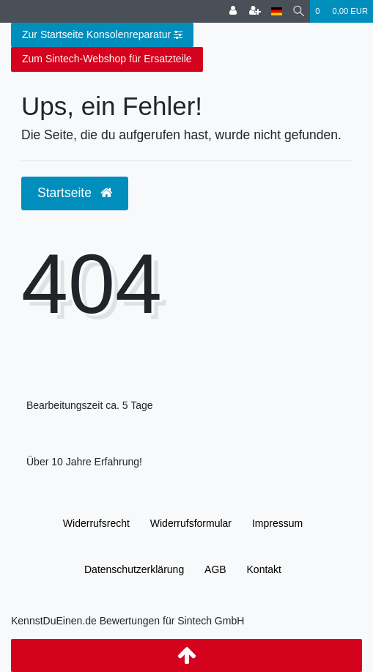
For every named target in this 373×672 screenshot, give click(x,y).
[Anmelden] (233, 11)
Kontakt (264, 569)
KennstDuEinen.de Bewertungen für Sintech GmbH (127, 621)
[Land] (276, 11)
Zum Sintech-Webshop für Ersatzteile (107, 58)
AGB (215, 569)
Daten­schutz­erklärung (134, 569)
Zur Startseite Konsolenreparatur (102, 35)
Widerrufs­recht (96, 523)
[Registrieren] (255, 11)
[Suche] (298, 11)
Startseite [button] (74, 192)
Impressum (277, 523)
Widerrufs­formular (191, 523)
